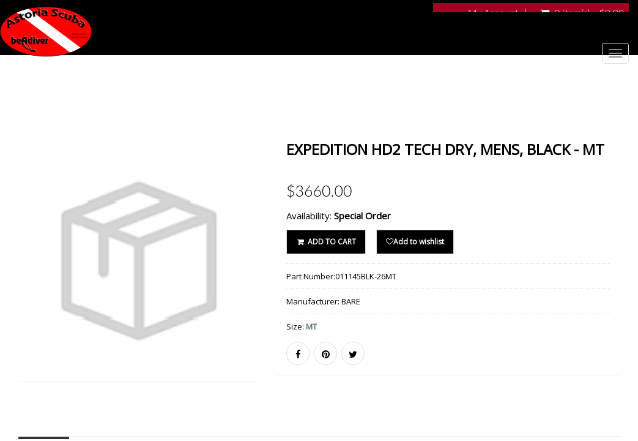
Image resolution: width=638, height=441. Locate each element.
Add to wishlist (415, 241)
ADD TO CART (325, 241)
